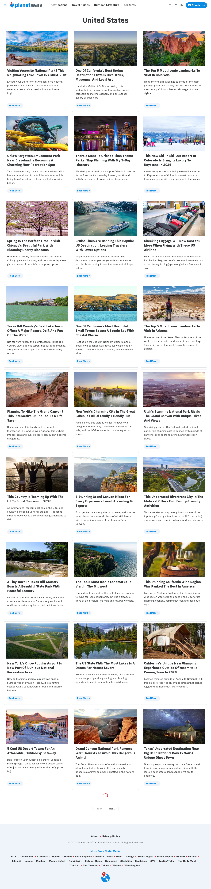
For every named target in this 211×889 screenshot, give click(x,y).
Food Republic (83, 856)
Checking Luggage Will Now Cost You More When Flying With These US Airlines (172, 245)
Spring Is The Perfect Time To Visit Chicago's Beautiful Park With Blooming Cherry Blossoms (33, 245)
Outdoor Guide (93, 861)
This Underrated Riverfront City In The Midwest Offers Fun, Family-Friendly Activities (173, 501)
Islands (192, 856)
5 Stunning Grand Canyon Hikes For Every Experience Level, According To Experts (104, 501)
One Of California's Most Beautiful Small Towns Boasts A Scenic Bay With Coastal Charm (105, 330)
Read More (14, 105)
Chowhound (27, 856)
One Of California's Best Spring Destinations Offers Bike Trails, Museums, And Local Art (100, 75)
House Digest (165, 856)
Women (116, 865)
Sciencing (111, 861)
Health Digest (146, 856)
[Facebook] (170, 6)
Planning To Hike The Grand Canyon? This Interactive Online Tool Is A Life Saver (35, 415)
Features (130, 5)
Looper (29, 861)
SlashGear (141, 861)
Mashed (41, 861)
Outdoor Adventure (107, 5)
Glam (119, 856)
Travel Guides (81, 5)
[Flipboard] (175, 6)
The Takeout (90, 865)
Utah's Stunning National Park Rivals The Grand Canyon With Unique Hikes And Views (172, 415)
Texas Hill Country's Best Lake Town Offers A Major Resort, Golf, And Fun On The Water (35, 330)
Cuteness (42, 856)
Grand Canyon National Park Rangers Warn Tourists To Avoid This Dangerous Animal (105, 753)
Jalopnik (16, 861)
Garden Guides (104, 856)
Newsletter (196, 5)
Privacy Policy (111, 836)
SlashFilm (126, 861)
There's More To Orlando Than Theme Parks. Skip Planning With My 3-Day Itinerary (104, 160)
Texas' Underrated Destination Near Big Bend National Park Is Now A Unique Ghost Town (171, 753)
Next (112, 808)
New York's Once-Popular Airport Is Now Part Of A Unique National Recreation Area (34, 667)
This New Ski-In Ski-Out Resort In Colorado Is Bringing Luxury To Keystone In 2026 (170, 160)
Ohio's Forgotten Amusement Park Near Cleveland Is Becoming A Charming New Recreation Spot (33, 160)
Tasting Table (167, 861)
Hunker (180, 856)
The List (75, 865)
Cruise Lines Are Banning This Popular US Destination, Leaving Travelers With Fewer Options (105, 245)
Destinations (58, 5)
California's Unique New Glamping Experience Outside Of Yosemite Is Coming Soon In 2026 (170, 667)
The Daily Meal (187, 861)
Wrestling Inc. (132, 865)
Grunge (130, 856)
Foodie (68, 856)
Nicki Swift (75, 861)
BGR (13, 856)
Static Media (85, 842)
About (95, 836)
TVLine (105, 865)
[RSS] (181, 6)
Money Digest (57, 861)
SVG (152, 861)
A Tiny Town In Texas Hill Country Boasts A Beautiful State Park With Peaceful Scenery (33, 586)
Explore (56, 856)
